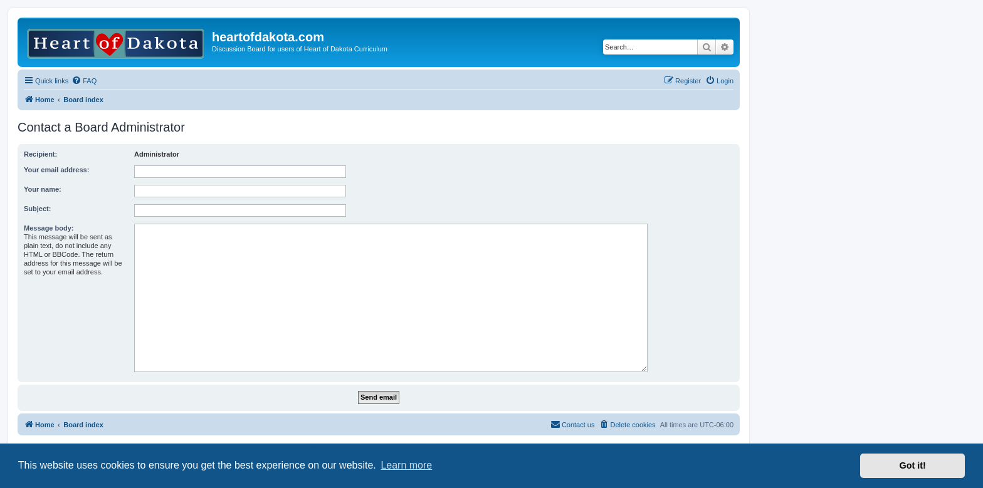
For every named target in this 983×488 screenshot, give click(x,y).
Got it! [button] (913, 465)
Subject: (37, 208)
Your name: (42, 189)
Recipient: (40, 154)
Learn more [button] (406, 465)
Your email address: (56, 170)
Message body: (48, 228)
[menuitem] (84, 80)
